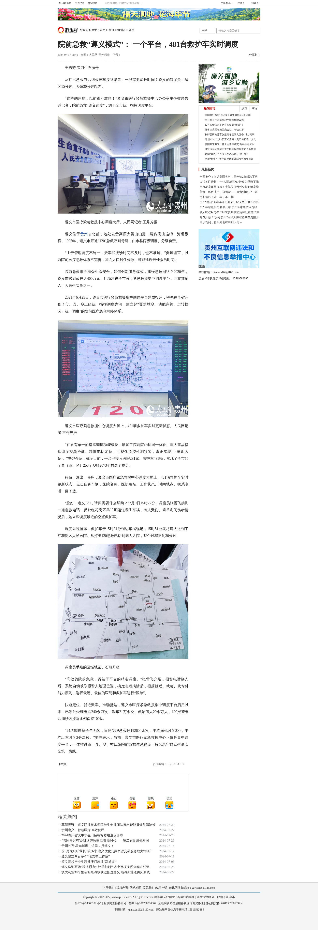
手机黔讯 (224, 3)
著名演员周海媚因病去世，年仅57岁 (224, 129)
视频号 (239, 3)
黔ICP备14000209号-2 (88, 903)
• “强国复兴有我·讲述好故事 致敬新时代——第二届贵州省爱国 (104, 840)
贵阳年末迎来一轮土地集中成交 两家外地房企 (229, 144)
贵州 (84, 234)
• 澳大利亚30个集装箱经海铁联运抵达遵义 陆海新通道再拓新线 (104, 872)
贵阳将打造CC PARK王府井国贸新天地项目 (228, 115)
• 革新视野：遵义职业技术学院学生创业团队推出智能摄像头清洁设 (107, 824)
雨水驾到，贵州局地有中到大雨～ (221, 222)
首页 (102, 30)
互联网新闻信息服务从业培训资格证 (181, 903)
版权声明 (122, 887)
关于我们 (108, 887)
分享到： (254, 54)
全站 (204, 30)
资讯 (111, 30)
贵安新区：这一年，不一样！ (218, 197)
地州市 (121, 30)
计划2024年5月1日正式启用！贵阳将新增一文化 (230, 139)
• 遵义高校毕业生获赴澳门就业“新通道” (87, 861)
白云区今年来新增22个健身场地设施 (224, 120)
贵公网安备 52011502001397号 (224, 903)
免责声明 (161, 887)
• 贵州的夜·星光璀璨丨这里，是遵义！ (86, 846)
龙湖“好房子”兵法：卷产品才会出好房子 (226, 154)
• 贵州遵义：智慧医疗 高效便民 (81, 830)
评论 (254, 108)
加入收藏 (79, 3)
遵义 (131, 30)
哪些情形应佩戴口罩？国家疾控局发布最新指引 (230, 149)
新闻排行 (209, 108)
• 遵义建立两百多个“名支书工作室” (84, 856)
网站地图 (93, 3)
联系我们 (148, 887)
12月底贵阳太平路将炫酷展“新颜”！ (224, 124)
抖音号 (253, 3)
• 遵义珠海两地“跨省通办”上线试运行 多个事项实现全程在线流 (104, 867)
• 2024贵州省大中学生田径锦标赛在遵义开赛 (91, 835)
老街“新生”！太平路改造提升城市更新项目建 (229, 158)
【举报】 (63, 764)
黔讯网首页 (65, 3)
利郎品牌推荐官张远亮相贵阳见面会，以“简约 (230, 134)
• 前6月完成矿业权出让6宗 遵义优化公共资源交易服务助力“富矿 (105, 851)
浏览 (244, 108)
